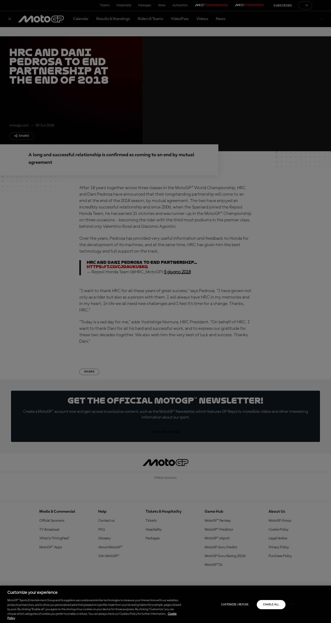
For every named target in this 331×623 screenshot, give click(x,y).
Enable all (271, 604)
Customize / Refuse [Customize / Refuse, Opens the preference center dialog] (234, 604)
